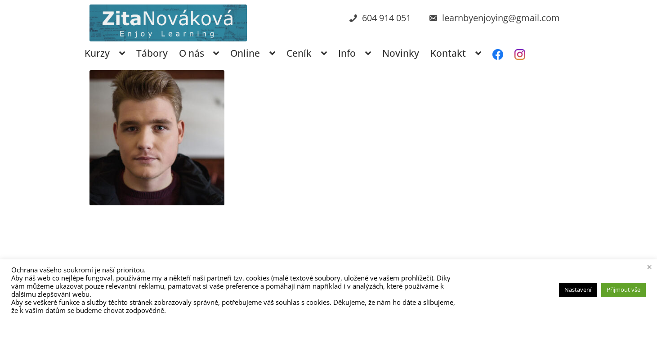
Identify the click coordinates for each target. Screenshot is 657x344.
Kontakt (448, 53)
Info (347, 53)
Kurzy (97, 53)
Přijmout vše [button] (623, 289)
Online (245, 53)
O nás (191, 53)
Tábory (152, 53)
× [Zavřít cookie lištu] (650, 267)
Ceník (299, 53)
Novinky (400, 53)
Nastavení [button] (577, 289)
